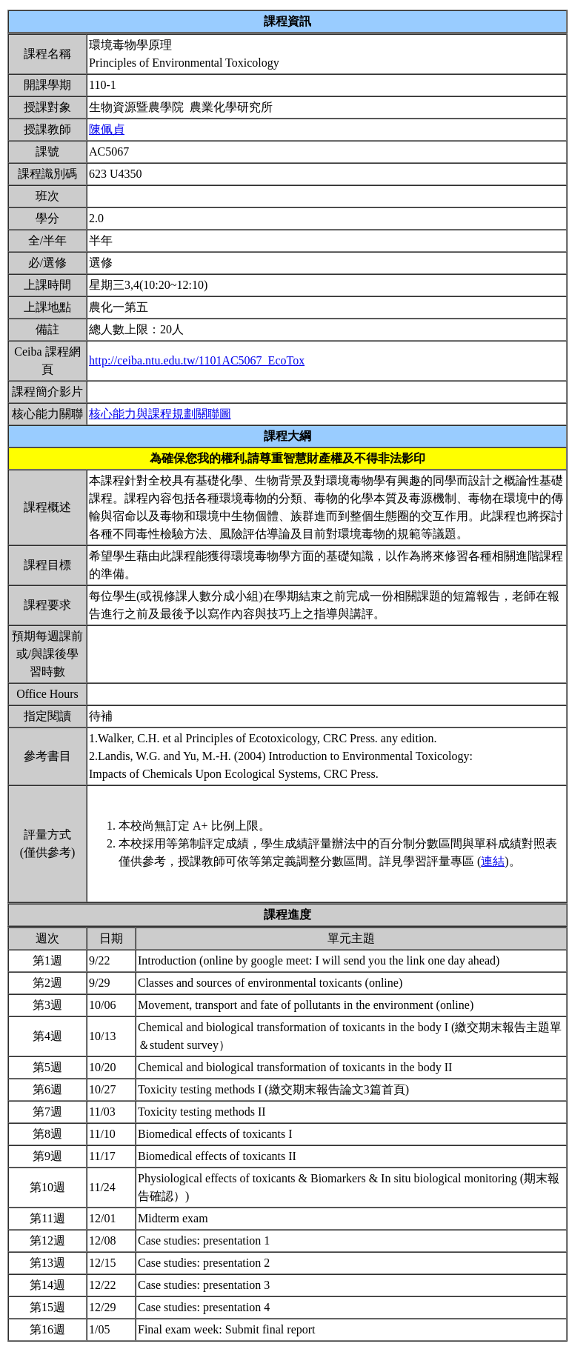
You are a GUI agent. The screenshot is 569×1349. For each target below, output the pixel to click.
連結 (493, 861)
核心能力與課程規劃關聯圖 (160, 413)
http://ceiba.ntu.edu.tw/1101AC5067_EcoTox (197, 360)
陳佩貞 (106, 129)
